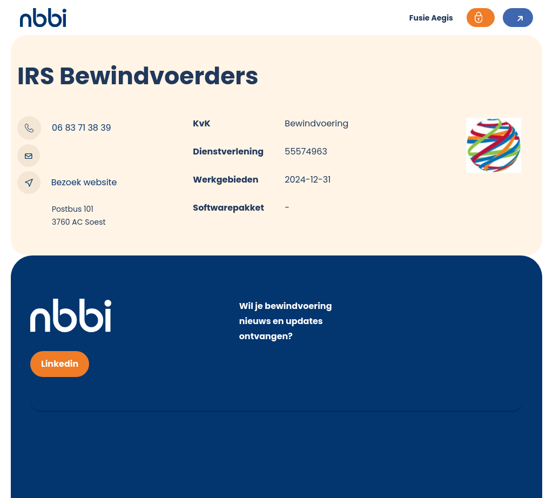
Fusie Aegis (431, 17)
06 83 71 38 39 (64, 128)
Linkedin (59, 364)
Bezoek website (67, 182)
